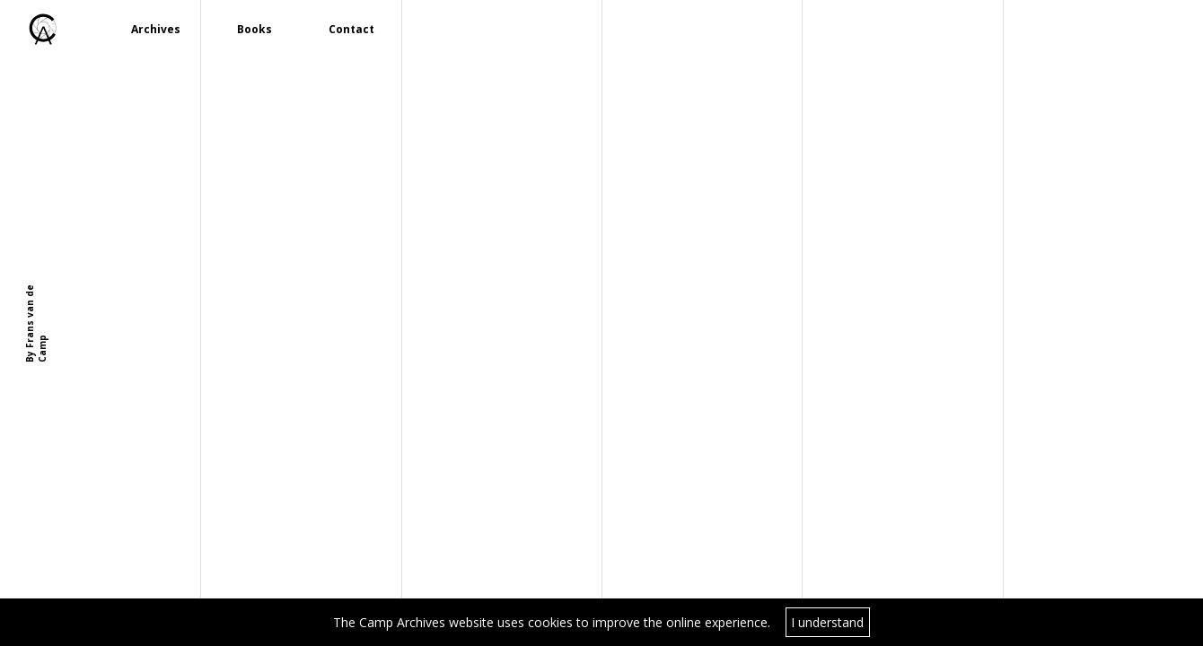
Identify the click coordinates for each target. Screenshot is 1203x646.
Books (254, 29)
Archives (155, 29)
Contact (351, 29)
